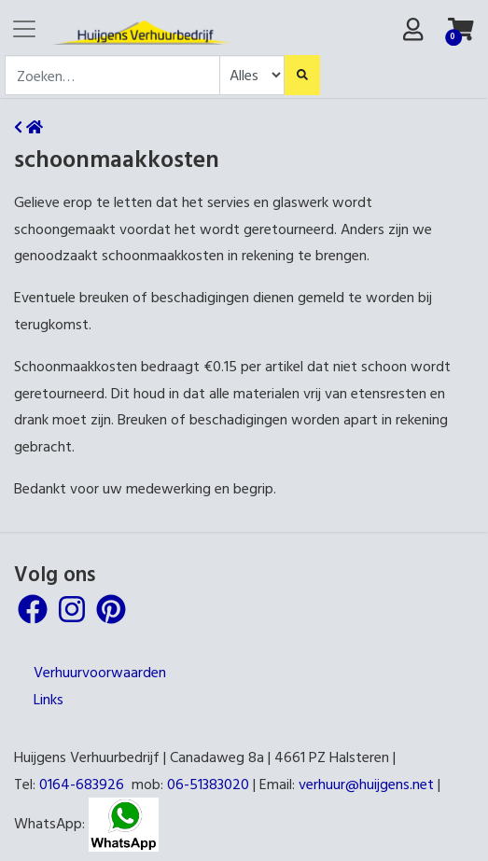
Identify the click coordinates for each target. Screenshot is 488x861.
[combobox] (112, 75)
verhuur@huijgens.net (366, 783)
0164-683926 (81, 783)
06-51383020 (208, 783)
